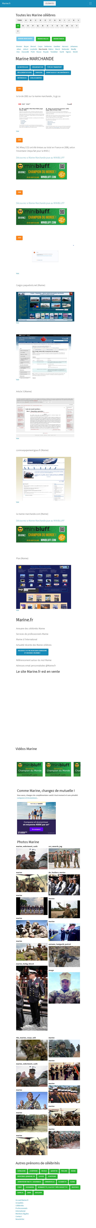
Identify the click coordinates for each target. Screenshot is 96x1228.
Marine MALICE (43, 39)
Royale (46, 52)
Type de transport (54, 67)
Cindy (19, 1187)
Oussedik (25, 52)
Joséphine (33, 1171)
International (20, 1211)
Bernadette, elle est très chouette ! (53, 1187)
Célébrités (49, 3)
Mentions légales (22, 1213)
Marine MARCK (58, 39)
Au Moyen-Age (22, 67)
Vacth (62, 52)
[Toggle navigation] (90, 3)
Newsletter (20, 1219)
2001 (19, 89)
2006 (19, 140)
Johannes (73, 46)
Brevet (33, 46)
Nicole (44, 1171)
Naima (73, 1171)
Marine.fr (6, 3)
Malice (51, 49)
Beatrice (75, 1187)
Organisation (37, 67)
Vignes (68, 52)
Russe (39, 52)
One (18, 52)
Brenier (19, 46)
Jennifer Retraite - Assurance (29, 1182)
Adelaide (38, 1193)
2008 (19, 192)
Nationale (65, 49)
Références (21, 78)
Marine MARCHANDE (25, 39)
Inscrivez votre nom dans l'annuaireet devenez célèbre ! (32, 652)
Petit (32, 52)
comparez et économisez (27, 798)
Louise (41, 1176)
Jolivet (25, 49)
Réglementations (24, 72)
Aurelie (20, 1193)
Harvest (65, 46)
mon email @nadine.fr (26, 1176)
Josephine (52, 1176)
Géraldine (21, 1171)
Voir (17, 131)
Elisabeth (62, 1182)
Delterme (48, 46)
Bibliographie (36, 78)
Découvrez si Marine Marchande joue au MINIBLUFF (40, 157)
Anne (29, 1193)
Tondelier (54, 52)
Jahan (19, 49)
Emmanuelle (50, 1182)
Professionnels (21, 1208)
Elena (72, 1182)
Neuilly (73, 49)
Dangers (39, 72)
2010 (19, 238)
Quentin (54, 1171)
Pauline (64, 1171)
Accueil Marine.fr (22, 1200)
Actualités (19, 1203)
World (75, 52)
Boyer (26, 46)
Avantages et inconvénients (57, 72)
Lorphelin (33, 49)
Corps (40, 46)
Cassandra (30, 1187)
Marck (58, 49)
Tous (19, 20)
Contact (19, 1216)
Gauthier (57, 46)
